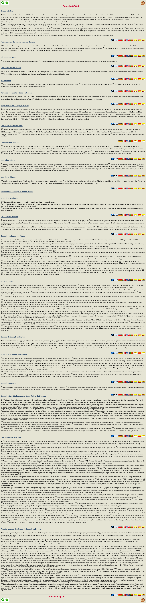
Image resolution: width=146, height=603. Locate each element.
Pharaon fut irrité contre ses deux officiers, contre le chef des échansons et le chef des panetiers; (106, 400)
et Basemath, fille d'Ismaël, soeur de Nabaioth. (125, 97)
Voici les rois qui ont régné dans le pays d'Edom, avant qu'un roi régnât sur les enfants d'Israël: (33, 164)
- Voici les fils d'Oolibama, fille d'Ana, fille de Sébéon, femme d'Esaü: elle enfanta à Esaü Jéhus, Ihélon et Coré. (54, 119)
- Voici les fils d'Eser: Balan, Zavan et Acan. (107, 151)
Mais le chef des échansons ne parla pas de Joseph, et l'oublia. (118, 431)
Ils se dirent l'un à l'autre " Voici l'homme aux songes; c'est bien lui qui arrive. (83, 248)
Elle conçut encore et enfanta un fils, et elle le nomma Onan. (43, 287)
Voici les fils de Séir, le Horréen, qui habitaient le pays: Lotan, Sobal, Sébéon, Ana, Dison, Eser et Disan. (36, 146)
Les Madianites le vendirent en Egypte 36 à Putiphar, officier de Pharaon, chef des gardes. (31, 274)
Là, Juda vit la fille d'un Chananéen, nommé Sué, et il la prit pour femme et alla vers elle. (107, 285)
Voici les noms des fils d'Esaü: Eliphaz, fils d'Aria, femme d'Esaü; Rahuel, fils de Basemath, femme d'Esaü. (79, 114)
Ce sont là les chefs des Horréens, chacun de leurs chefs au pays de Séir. (108, 153)
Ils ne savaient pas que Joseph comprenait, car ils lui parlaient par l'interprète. (93, 565)
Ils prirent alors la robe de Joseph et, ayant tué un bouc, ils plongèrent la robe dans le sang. (32, 268)
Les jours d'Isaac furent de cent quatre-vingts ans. (97, 84)
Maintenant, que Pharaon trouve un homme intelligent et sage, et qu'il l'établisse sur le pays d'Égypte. (35, 488)
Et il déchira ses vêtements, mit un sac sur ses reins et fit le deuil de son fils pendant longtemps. (112, 270)
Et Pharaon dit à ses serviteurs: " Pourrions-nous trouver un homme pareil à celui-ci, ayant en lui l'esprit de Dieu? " (76, 495)
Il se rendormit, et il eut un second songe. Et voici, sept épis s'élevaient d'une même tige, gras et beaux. (35, 447)
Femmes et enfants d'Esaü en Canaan (17, 93)
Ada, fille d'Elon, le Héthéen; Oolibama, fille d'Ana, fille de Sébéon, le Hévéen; (85, 97)
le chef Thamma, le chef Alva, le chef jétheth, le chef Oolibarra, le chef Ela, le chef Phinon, (94, 181)
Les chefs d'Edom (8, 177)
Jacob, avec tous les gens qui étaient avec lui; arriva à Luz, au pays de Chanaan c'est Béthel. (32, 24)
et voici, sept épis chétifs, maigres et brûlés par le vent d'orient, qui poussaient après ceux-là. (62, 473)
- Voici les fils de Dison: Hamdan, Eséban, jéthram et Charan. (72, 151)
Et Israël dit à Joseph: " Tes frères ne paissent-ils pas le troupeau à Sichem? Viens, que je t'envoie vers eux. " (86, 240)
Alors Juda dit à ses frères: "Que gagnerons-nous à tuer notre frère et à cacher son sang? (32, 261)
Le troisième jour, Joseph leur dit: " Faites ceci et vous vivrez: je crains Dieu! (28, 558)
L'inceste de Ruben (9, 57)
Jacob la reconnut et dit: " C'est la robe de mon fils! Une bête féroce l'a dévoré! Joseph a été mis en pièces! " (46, 270)
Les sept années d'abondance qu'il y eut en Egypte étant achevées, (89, 515)
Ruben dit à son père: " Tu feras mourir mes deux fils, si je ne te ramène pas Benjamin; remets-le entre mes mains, (99, 586)
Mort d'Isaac (6, 81)
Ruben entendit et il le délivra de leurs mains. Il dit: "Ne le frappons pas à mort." (29, 252)
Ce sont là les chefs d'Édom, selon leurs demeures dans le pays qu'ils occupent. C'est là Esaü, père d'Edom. (64, 183)
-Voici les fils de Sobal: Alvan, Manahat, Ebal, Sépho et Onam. (42, 149)
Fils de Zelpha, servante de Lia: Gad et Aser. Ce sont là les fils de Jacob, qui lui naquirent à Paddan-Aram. (36, 74)
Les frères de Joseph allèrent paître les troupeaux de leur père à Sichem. (27, 240)
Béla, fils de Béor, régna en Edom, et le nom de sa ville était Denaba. (87, 164)
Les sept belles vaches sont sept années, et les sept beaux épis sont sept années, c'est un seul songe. (101, 477)
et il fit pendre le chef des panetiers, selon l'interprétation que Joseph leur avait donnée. (69, 431)
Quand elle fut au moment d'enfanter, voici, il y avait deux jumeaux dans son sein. (29, 326)
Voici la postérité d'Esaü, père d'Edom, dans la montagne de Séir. (23, 114)
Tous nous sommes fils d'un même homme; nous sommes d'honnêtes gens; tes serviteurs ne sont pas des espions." (62, 548)
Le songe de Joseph (9, 217)
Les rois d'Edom (8, 160)
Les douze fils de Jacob (11, 68)
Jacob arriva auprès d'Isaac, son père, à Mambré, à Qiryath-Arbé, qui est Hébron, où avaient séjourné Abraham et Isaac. (41, 84)
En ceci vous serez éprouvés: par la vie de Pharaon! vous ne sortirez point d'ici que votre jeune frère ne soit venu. (85, 553)
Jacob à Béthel (7, 11)
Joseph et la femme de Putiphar (14, 354)
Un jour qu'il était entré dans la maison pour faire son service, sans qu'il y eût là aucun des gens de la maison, (97, 363)
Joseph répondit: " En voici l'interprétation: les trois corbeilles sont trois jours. (98, 424)
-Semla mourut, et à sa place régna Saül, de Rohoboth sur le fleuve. (55, 169)
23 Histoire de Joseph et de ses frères (17, 192)
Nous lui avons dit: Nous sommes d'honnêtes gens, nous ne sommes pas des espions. (34, 578)
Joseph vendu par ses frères (13, 236)
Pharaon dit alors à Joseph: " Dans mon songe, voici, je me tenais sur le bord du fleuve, (31, 466)
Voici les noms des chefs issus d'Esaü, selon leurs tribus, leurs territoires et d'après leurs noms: (34, 181)
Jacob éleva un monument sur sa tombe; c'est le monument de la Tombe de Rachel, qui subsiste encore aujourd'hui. (45, 50)
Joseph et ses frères (9, 198)
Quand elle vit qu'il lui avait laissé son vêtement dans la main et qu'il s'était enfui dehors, (103, 365)
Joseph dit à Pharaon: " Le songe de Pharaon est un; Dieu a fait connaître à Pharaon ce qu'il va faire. (35, 477)
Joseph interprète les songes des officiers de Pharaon (23, 396)
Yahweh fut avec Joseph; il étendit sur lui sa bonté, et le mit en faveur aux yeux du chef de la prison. (35, 387)
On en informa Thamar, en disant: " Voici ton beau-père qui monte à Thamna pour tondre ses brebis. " (36, 302)
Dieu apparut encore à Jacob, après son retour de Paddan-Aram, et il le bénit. (27, 28)
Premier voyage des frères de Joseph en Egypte (21, 529)
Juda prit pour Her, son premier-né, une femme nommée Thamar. (23, 290)
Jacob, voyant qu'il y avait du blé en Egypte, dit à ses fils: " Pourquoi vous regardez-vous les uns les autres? (37, 533)
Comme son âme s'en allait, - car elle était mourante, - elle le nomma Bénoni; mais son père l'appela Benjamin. (68, 48)
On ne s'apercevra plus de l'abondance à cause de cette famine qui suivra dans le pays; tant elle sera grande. (36, 484)
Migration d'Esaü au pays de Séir (14, 106)
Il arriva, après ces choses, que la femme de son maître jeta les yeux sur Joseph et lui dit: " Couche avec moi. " (37, 358)
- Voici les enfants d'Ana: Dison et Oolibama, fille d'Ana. (33, 151)
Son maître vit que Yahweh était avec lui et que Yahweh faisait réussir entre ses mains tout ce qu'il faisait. (51, 343)
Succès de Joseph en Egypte (13, 337)
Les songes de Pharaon (11, 437)
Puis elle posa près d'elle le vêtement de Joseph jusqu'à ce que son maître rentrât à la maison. (33, 372)
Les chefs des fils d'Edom (12, 126)
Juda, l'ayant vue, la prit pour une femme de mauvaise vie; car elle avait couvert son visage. (32, 306)
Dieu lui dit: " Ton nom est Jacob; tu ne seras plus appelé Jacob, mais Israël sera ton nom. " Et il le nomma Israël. (89, 28)
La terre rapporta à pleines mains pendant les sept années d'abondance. (26, 508)
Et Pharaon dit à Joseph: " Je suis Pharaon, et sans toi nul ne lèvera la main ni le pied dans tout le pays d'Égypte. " (40, 503)
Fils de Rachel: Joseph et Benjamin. (98, 72)
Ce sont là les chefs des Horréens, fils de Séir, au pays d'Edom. (91, 146)
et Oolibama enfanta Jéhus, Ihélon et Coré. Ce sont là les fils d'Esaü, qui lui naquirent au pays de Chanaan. (68, 99)
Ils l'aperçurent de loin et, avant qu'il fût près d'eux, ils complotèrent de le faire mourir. (30, 248)
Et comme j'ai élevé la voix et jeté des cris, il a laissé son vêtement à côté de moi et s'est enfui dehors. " (39, 374)
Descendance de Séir (10, 142)
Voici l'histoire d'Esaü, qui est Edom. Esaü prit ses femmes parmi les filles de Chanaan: (30, 97)
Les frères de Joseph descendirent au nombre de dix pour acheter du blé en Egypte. (45, 535)
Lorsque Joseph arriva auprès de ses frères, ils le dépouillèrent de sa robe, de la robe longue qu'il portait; (37, 256)
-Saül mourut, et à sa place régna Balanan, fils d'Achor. (96, 169)
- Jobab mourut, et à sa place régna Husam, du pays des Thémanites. (32, 166)
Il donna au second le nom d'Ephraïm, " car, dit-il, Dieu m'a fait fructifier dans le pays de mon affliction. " (34, 515)
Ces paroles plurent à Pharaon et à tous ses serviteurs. (21, 495)
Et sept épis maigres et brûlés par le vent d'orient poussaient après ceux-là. (92, 447)
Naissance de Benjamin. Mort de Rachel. (18, 42)
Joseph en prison (8, 383)
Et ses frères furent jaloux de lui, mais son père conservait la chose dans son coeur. (111, 229)
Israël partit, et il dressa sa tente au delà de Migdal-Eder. (21, 61)
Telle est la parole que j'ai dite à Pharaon (110, 479)
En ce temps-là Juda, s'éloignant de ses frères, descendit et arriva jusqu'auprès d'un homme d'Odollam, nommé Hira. (40, 285)
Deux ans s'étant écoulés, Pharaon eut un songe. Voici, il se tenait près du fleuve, (28, 441)
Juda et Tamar (7, 281)
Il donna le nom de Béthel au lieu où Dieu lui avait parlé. (96, 35)
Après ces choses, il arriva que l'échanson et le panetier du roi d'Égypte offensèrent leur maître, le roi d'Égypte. (38, 400)
